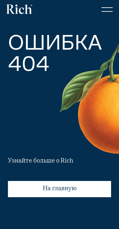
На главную (59, 189)
